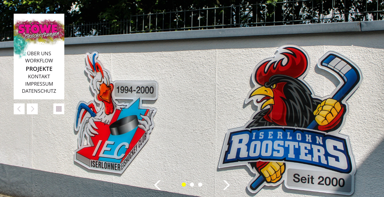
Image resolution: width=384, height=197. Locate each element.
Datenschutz (39, 91)
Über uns (39, 53)
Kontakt (39, 76)
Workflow (39, 60)
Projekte (39, 69)
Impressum (39, 83)
